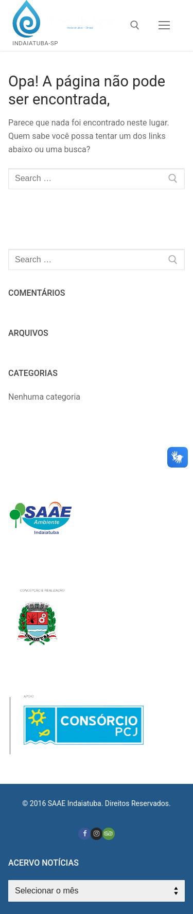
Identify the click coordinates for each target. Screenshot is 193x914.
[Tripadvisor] (108, 833)
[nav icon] (164, 26)
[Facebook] (84, 833)
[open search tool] (134, 25)
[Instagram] (96, 833)
